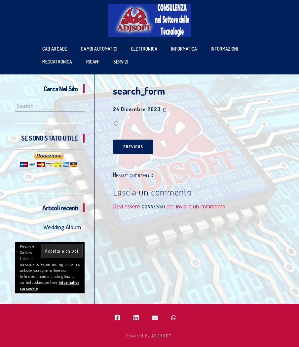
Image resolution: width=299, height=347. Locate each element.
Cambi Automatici (99, 49)
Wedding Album (62, 227)
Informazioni (224, 49)
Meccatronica (57, 62)
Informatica (184, 49)
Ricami (92, 62)
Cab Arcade (54, 49)
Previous (133, 146)
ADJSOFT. (162, 335)
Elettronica (144, 49)
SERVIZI (120, 62)
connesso (153, 206)
